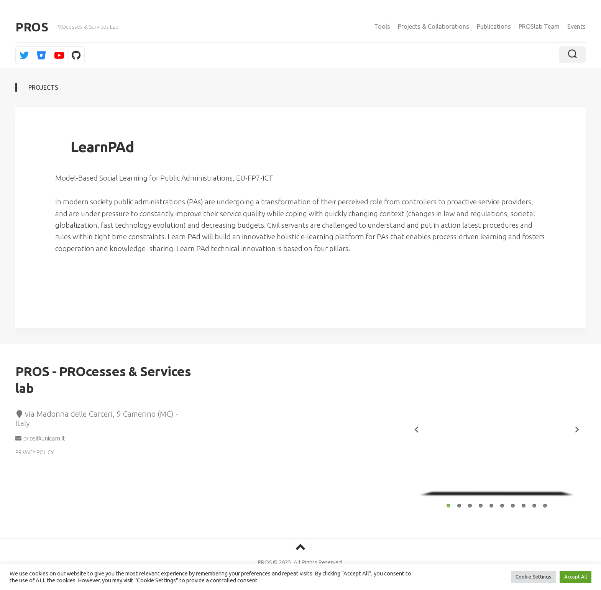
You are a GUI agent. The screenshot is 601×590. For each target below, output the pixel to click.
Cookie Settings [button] (533, 576)
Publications (494, 26)
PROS (31, 27)
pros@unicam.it (40, 438)
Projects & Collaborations (433, 26)
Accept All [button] (575, 576)
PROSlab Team (539, 26)
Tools (382, 26)
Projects (43, 87)
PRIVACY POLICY (34, 452)
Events (576, 26)
